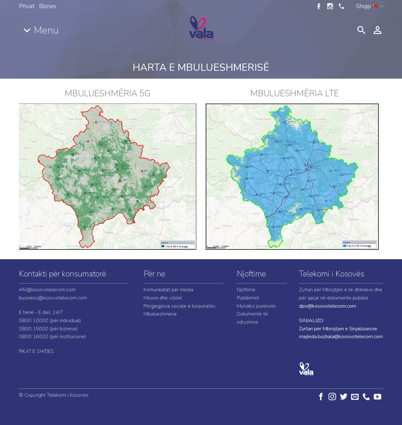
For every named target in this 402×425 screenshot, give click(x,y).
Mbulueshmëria (160, 313)
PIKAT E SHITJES (36, 351)
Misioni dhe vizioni (163, 297)
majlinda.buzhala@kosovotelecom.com (341, 336)
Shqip (369, 6)
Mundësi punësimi (256, 306)
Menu (46, 30)
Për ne (154, 273)
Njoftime (251, 273)
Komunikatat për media (168, 289)
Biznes (47, 6)
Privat (27, 6)
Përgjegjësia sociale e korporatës (179, 306)
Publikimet (248, 297)
